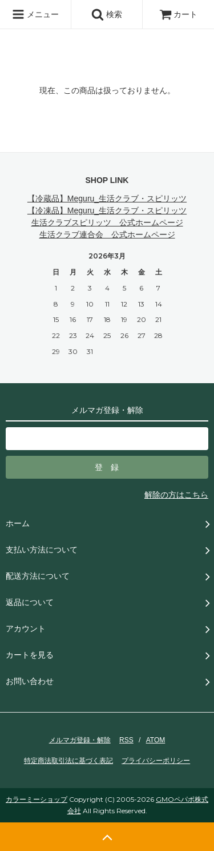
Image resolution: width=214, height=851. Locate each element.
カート (178, 14)
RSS (126, 740)
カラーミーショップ (36, 799)
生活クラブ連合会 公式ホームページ (107, 234)
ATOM (155, 740)
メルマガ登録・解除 (80, 740)
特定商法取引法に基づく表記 (68, 761)
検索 (106, 14)
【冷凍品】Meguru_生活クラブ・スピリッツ (107, 210)
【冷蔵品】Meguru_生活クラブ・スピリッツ (107, 198)
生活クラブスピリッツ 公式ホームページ (107, 222)
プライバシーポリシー (156, 761)
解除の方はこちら (176, 494)
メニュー (35, 14)
